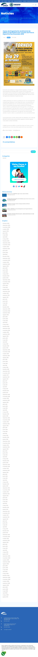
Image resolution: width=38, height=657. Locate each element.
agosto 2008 (6, 585)
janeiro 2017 (5, 392)
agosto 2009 (6, 563)
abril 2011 (5, 526)
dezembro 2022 (6, 279)
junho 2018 (5, 361)
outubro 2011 (5, 515)
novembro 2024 (6, 244)
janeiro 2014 (5, 462)
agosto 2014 (5, 449)
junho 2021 (5, 301)
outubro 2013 (6, 468)
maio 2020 (5, 320)
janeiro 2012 (5, 509)
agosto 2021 (5, 297)
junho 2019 (5, 338)
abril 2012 (5, 503)
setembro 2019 (6, 334)
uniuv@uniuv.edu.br (7, 629)
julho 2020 (5, 316)
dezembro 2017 (6, 371)
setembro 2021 (6, 295)
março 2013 (5, 482)
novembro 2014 (6, 443)
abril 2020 (5, 322)
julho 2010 (5, 544)
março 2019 (5, 344)
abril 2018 (5, 365)
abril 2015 (5, 433)
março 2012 (5, 505)
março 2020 (5, 324)
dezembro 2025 (6, 225)
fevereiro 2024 (6, 256)
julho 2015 (5, 427)
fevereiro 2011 (6, 530)
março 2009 (5, 573)
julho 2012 (5, 497)
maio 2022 (5, 287)
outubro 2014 (6, 445)
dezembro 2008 (6, 577)
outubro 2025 (6, 229)
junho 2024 (5, 252)
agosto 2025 (6, 231)
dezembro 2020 (6, 309)
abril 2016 (5, 410)
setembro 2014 (6, 447)
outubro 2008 (6, 581)
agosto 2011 (5, 519)
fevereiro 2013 (6, 484)
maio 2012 (5, 501)
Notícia (4, 158)
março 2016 (5, 412)
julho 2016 (5, 404)
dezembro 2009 (6, 556)
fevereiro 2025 (6, 241)
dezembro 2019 (6, 328)
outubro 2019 (6, 332)
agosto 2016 (5, 402)
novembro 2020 (6, 311)
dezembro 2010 (6, 534)
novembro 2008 (6, 579)
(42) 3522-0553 (7, 627)
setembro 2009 (6, 561)
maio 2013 (5, 478)
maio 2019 (5, 340)
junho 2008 (5, 589)
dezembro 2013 (6, 464)
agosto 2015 (5, 425)
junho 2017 (5, 383)
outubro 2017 (6, 375)
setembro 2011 (6, 517)
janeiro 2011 (5, 532)
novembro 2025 (6, 227)
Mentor (6, 1)
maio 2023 (5, 272)
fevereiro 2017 (6, 390)
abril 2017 (5, 386)
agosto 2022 (6, 283)
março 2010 (5, 552)
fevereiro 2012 (6, 507)
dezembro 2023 (6, 258)
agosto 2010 (5, 542)
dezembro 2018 (6, 349)
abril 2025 (5, 237)
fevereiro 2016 (6, 414)
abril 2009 (5, 571)
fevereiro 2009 (6, 575)
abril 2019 (5, 342)
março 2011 (5, 528)
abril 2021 (5, 305)
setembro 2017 (6, 377)
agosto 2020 (6, 314)
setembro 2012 (6, 493)
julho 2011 (5, 521)
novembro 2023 (6, 260)
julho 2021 (5, 299)
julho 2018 (5, 359)
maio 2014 (5, 455)
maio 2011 (5, 525)
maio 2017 (5, 384)
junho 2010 (5, 546)
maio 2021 (5, 303)
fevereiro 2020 (6, 326)
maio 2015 (5, 431)
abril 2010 (5, 550)
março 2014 (5, 458)
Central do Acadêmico (18, 1)
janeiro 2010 (5, 554)
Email (9, 1)
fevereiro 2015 (6, 437)
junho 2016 (5, 406)
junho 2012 (5, 499)
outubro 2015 (6, 421)
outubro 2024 (6, 246)
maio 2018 (5, 363)
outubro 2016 (6, 398)
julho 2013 (5, 474)
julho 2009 (5, 565)
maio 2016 (5, 408)
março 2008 (5, 595)
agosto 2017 (5, 379)
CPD (12, 1)
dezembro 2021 (6, 291)
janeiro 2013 (5, 486)
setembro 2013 (6, 470)
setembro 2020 (6, 312)
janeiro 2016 (5, 416)
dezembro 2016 (6, 394)
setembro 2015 (6, 423)
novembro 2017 (6, 373)
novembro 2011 (6, 513)
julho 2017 (5, 381)
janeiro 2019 (5, 348)
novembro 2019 (6, 330)
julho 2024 (5, 250)
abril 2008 (5, 593)
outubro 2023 (6, 262)
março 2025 (5, 239)
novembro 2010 (6, 536)
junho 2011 (5, 523)
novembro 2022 (6, 281)
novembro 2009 (6, 558)
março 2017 (5, 388)
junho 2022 (5, 285)
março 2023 (5, 274)
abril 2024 (5, 254)
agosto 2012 (5, 495)
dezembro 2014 (6, 441)
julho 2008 (5, 587)
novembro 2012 (6, 490)
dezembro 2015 (6, 418)
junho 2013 (5, 476)
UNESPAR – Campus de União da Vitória (30, 1)
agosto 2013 (5, 472)
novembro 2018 (6, 351)
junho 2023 (5, 270)
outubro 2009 (6, 560)
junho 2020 (5, 318)
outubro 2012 (6, 491)
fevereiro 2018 (6, 369)
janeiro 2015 (5, 439)
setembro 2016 (6, 400)
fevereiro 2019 (6, 346)
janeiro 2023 (5, 277)
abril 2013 (5, 480)
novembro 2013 (6, 466)
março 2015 (5, 435)
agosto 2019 (5, 336)
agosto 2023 (6, 266)
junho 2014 (5, 453)
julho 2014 (5, 451)
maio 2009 (5, 569)
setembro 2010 (6, 540)
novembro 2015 (6, 419)
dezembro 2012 (6, 488)
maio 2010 (5, 548)
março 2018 (5, 367)
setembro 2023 (6, 264)
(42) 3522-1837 (7, 621)
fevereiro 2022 (6, 289)
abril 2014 (5, 456)
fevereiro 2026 (6, 223)
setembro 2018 (6, 355)
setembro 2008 (6, 583)
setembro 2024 (6, 248)
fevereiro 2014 (6, 460)
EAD (2, 1)
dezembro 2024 (6, 242)
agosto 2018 (5, 357)
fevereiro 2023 (6, 276)
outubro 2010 (6, 538)
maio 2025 (5, 235)
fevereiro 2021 (6, 307)
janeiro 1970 (5, 597)
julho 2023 (5, 268)
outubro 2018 (6, 353)
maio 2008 (5, 591)
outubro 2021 (6, 293)
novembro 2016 (6, 396)
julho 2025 (5, 233)
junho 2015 (5, 429)
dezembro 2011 (6, 511)
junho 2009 (5, 567)
